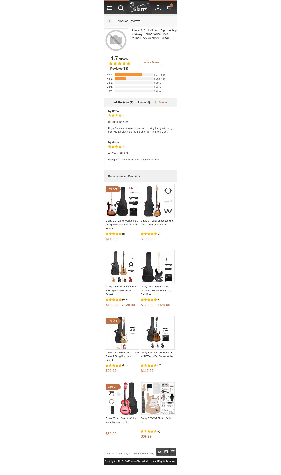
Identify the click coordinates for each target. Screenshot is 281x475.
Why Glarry (155, 453)
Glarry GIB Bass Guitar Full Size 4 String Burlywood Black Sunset (122, 290)
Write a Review (151, 62)
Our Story (123, 453)
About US (109, 453)
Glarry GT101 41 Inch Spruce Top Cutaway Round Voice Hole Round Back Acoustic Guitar (153, 34)
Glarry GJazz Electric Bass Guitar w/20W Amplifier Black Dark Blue (156, 290)
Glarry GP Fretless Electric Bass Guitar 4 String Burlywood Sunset (122, 356)
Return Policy (139, 453)
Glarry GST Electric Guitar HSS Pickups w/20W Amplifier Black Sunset (122, 224)
